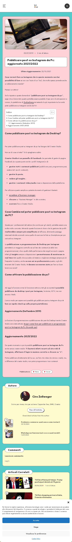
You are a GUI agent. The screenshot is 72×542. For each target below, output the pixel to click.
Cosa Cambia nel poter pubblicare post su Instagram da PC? (31, 118)
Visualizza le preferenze (36, 533)
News (36, 372)
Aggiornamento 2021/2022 (18, 125)
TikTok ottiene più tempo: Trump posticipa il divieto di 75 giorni (49, 481)
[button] (68, 502)
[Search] (67, 6)
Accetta (36, 520)
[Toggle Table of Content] (51, 112)
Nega (36, 527)
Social (47, 372)
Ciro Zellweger (42, 396)
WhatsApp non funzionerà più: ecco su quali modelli (40, 433)
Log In (7, 461)
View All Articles (35, 410)
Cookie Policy (36, 539)
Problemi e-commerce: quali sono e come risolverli (40, 422)
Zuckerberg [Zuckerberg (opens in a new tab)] (29, 102)
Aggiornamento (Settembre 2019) (23, 123)
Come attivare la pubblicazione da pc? (22, 121)
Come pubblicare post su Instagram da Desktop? (26, 115)
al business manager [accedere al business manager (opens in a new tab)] (22, 195)
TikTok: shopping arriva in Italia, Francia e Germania (48, 496)
